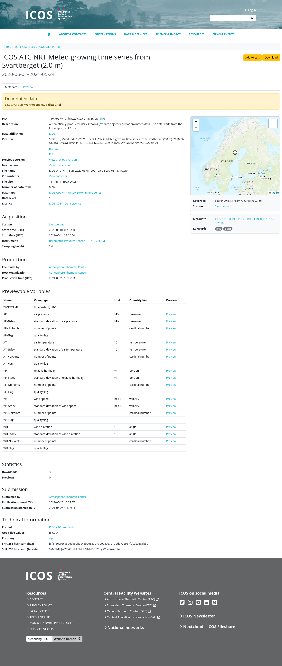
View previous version (63, 159)
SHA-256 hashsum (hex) (18, 543)
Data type (8, 192)
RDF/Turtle (245, 219)
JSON (218, 219)
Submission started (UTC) (19, 508)
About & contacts (73, 34)
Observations (105, 34)
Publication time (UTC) (17, 502)
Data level (9, 198)
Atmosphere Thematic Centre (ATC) (131, 599)
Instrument (10, 241)
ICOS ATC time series (62, 527)
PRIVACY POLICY (41, 605)
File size (7, 181)
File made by (10, 267)
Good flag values (13, 532)
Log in (250, 10)
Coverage (199, 201)
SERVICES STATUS (41, 629)
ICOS (52, 133)
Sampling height (13, 246)
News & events (223, 34)
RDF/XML (230, 219)
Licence (7, 203)
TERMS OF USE (40, 617)
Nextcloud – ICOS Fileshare (209, 626)
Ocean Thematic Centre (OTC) (127, 611)
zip (51, 538)
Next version (11, 165)
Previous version (13, 159)
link (102, 118)
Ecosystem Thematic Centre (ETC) (129, 605)
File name (8, 170)
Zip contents (10, 176)
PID (4, 118)
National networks (126, 627)
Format (7, 527)
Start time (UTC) (13, 230)
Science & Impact (168, 34)
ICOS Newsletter (199, 616)
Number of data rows (16, 187)
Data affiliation (12, 133)
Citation (7, 139)
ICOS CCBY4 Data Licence (65, 203)
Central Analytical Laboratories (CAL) (131, 617)
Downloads (9, 472)
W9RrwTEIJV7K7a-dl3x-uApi (42, 104)
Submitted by (11, 497)
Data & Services (135, 34)
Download (271, 57)
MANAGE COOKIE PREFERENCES (51, 623)
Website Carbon (65, 639)
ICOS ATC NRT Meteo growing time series (75, 192)
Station (7, 224)
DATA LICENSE (39, 611)
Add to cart (252, 57)
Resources (196, 34)
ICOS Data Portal (49, 47)
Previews (8, 477)
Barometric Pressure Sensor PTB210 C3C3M (77, 241)
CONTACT (36, 599)
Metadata (11, 87)
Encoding (8, 538)
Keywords (199, 228)
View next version (60, 165)
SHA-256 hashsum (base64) (20, 549)
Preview (28, 87)
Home (7, 47)
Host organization (14, 272)
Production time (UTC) (17, 278)
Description (10, 124)
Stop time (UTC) (12, 235)
